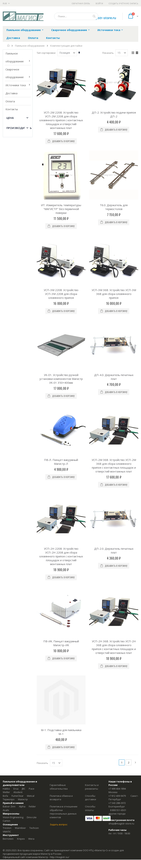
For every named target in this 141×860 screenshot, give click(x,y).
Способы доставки (90, 519)
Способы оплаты (90, 530)
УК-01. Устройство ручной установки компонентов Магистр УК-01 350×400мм (61, 259)
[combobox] (76, 16)
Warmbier (20, 549)
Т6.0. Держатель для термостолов (114, 167)
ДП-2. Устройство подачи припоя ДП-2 (114, 114)
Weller (6, 514)
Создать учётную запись (123, 3)
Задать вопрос (58, 546)
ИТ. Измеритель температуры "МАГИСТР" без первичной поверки (61, 169)
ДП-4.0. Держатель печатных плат (113, 257)
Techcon (34, 549)
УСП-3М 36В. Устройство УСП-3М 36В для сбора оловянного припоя (114, 214)
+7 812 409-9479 (117, 517)
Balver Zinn (9, 528)
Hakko (6, 510)
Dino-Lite (32, 539)
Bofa (5, 517)
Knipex (21, 560)
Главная (8, 45)
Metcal (30, 517)
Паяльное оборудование (30, 46)
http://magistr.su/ (59, 578)
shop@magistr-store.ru (121, 545)
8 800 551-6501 (118, 532)
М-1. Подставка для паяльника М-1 (61, 453)
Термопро (9, 521)
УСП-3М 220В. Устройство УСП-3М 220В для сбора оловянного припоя (61, 214)
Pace (31, 510)
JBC (23, 510)
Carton (6, 542)
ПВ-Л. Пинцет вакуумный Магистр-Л (61, 302)
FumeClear (18, 517)
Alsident (17, 514)
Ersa (15, 510)
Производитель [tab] (19, 128)
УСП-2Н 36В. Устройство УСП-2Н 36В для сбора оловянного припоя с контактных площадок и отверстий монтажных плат (114, 408)
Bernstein (8, 560)
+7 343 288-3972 (117, 524)
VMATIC (7, 553)
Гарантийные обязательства (59, 508)
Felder (32, 528)
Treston (7, 549)
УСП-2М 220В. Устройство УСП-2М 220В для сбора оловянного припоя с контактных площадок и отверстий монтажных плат (61, 120)
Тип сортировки (46, 52)
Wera (31, 560)
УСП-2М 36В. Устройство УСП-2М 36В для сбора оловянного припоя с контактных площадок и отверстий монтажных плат (114, 306)
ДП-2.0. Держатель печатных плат (113, 351)
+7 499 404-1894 (117, 510)
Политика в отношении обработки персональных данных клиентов (63, 534)
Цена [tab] (10, 118)
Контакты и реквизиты (92, 508)
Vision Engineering (13, 539)
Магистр (23, 521)
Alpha (22, 528)
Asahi (6, 532)
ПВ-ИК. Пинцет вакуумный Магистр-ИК (61, 404)
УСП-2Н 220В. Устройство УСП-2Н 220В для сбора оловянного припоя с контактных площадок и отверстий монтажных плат (61, 357)
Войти (99, 3)
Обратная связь (81, 3)
